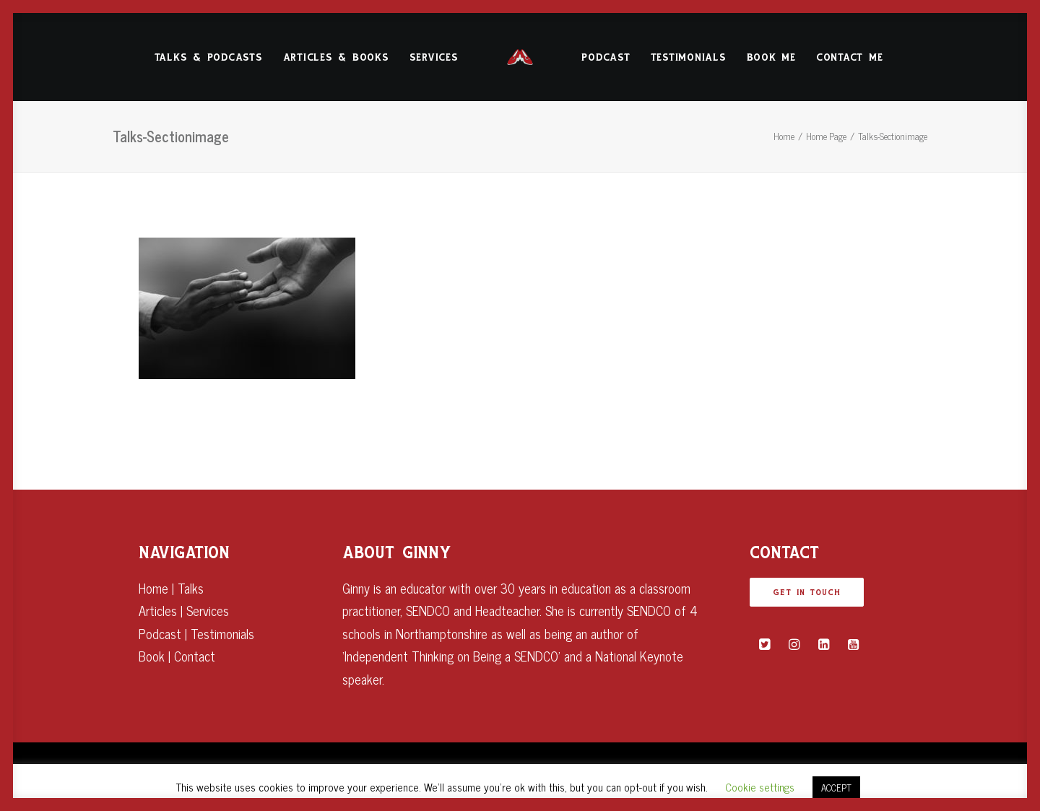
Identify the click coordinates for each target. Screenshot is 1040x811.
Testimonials (689, 57)
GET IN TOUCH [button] (807, 592)
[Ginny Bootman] (520, 57)
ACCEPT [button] (836, 787)
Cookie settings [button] (759, 787)
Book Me (771, 57)
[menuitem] (208, 57)
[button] (764, 644)
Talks (191, 588)
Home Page (826, 136)
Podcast (605, 57)
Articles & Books (336, 57)
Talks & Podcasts (209, 57)
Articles (158, 610)
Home (784, 136)
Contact (194, 656)
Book (152, 656)
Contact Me (849, 57)
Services (434, 57)
